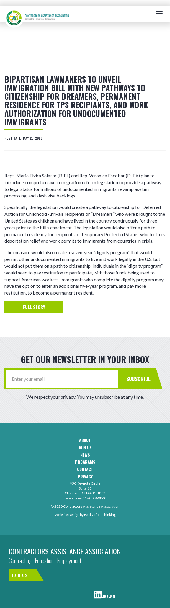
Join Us (20, 575)
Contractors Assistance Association (65, 551)
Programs (85, 462)
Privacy (85, 477)
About (85, 440)
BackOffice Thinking (100, 515)
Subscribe (138, 379)
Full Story (34, 307)
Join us (85, 447)
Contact (85, 469)
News (85, 455)
